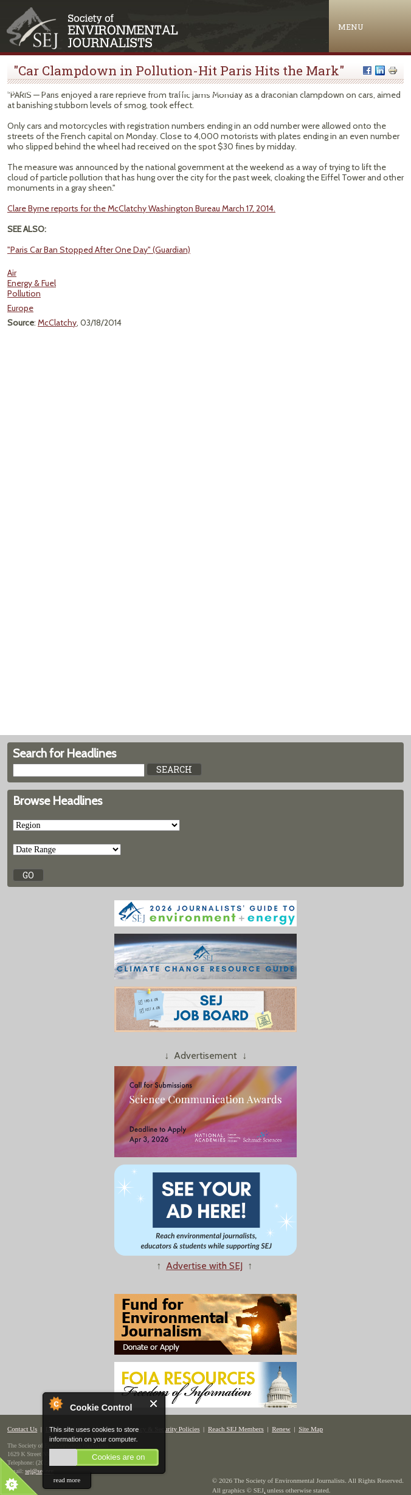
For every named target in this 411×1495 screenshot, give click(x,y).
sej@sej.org (39, 1471)
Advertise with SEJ (204, 1265)
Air (11, 272)
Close (154, 1404)
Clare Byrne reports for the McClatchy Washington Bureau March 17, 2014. (141, 208)
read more (67, 1479)
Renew (281, 1428)
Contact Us (22, 1428)
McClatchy (57, 322)
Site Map (311, 1428)
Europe (20, 308)
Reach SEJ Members (236, 1428)
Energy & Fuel (31, 283)
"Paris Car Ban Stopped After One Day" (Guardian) (98, 249)
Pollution (24, 293)
